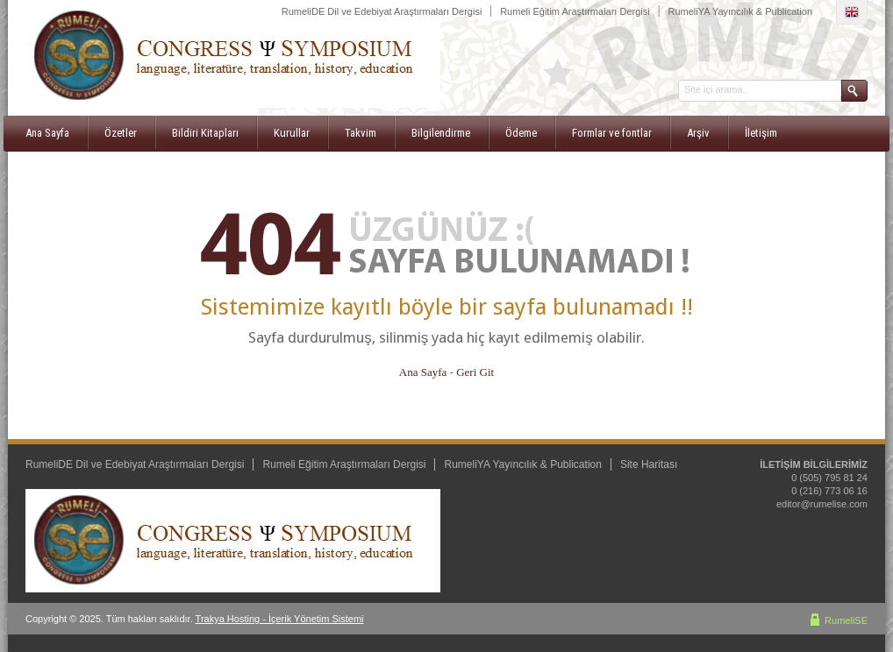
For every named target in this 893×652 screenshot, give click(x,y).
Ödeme (521, 132)
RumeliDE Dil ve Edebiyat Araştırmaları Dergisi (382, 11)
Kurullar (292, 132)
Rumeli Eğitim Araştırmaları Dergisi (575, 11)
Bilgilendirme (440, 132)
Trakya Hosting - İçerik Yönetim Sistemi (280, 618)
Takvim (360, 132)
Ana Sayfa (47, 132)
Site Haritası (648, 464)
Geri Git (475, 372)
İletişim (761, 132)
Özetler (120, 132)
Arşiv (698, 132)
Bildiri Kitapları (205, 132)
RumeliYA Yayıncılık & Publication (740, 11)
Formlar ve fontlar (612, 132)
